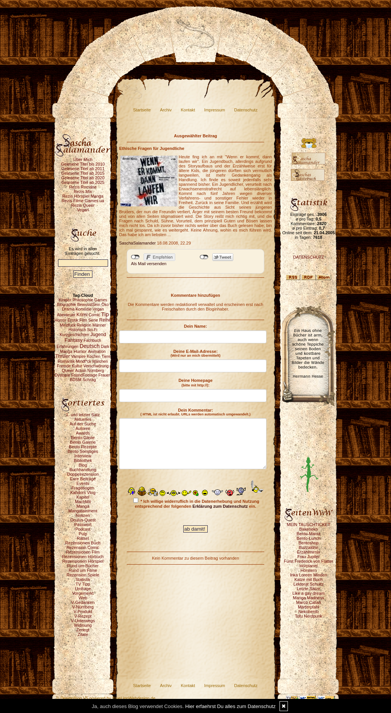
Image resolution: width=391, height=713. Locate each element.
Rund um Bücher (83, 565)
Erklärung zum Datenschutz (220, 506)
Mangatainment (82, 511)
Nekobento (308, 611)
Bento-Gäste (83, 437)
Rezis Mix (83, 191)
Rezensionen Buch (82, 543)
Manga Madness (308, 598)
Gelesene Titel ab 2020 (82, 177)
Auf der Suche (82, 424)
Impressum (214, 110)
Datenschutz (245, 110)
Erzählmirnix (308, 552)
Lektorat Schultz (309, 584)
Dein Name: (195, 326)
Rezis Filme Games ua (82, 200)
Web (83, 598)
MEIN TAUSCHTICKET (308, 524)
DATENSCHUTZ (308, 257)
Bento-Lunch (308, 538)
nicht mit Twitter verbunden (204, 257)
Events (82, 483)
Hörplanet (308, 565)
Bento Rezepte (83, 446)
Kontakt (188, 110)
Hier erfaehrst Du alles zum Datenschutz (230, 706)
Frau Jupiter (308, 556)
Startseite (142, 110)
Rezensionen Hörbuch (83, 556)
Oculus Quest (83, 520)
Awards (83, 433)
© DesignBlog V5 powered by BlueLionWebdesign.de (105, 698)
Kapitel (82, 497)
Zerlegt (82, 630)
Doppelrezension (83, 474)
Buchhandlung (82, 469)
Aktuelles (83, 419)
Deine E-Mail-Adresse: (196, 353)
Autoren (83, 428)
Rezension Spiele (82, 575)
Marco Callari (308, 602)
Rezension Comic (82, 547)
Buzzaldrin (308, 547)
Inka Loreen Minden (308, 575)
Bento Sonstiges (83, 451)
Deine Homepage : (195, 382)
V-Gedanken (82, 602)
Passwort (82, 524)
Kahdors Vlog (82, 492)
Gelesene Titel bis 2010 (83, 164)
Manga (82, 506)
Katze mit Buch (308, 579)
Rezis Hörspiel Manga (82, 196)
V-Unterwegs (83, 620)
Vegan (83, 210)
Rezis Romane (83, 187)
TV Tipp (83, 584)
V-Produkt (83, 611)
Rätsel (83, 538)
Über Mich (82, 159)
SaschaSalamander (137, 243)
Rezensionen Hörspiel (82, 561)
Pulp (83, 533)
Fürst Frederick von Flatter (308, 561)
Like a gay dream (308, 593)
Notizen (83, 515)
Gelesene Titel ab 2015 (82, 173)
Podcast (82, 529)
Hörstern (309, 570)
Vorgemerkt (83, 593)
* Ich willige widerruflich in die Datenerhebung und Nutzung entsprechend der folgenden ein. (196, 503)
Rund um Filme (83, 570)
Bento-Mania (308, 533)
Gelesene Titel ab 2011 (82, 168)
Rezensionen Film (83, 552)
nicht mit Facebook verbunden (135, 257)
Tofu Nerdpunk (308, 616)
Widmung (83, 625)
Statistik (83, 579)
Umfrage (83, 588)
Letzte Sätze (308, 588)
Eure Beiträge (82, 478)
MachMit (83, 501)
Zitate (83, 634)
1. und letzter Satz (83, 414)
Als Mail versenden (148, 263)
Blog (83, 465)
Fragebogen (82, 488)
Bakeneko (308, 529)
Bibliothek (83, 460)
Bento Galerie (82, 442)
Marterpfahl (308, 607)
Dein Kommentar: (195, 412)
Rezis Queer (82, 205)
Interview (82, 456)
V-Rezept (82, 616)
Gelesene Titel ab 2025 (82, 182)
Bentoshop (309, 543)
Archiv (166, 110)
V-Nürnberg (83, 607)
